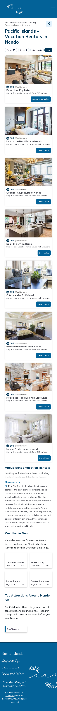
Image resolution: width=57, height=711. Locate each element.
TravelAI (9, 695)
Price (22, 50)
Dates (9, 50)
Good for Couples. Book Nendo (23, 192)
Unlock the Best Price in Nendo (24, 141)
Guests (35, 50)
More (49, 50)
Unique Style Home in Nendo (22, 449)
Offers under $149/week (20, 295)
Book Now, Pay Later (18, 90)
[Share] (49, 24)
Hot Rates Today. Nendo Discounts (26, 397)
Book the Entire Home (19, 243)
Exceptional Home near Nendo (23, 346)
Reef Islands (13, 629)
